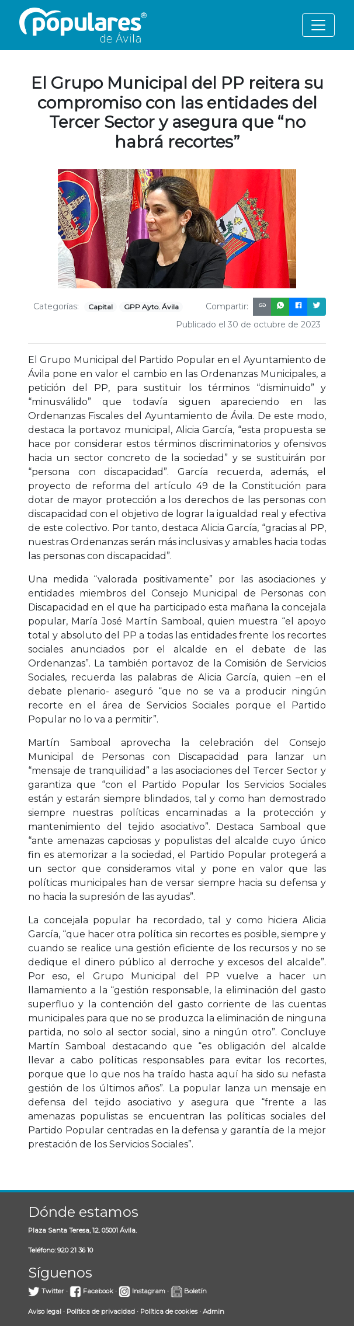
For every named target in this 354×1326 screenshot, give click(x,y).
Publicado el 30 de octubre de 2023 (248, 324)
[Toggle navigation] (318, 25)
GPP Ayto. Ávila (151, 306)
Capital (100, 306)
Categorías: (56, 306)
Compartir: (227, 306)
